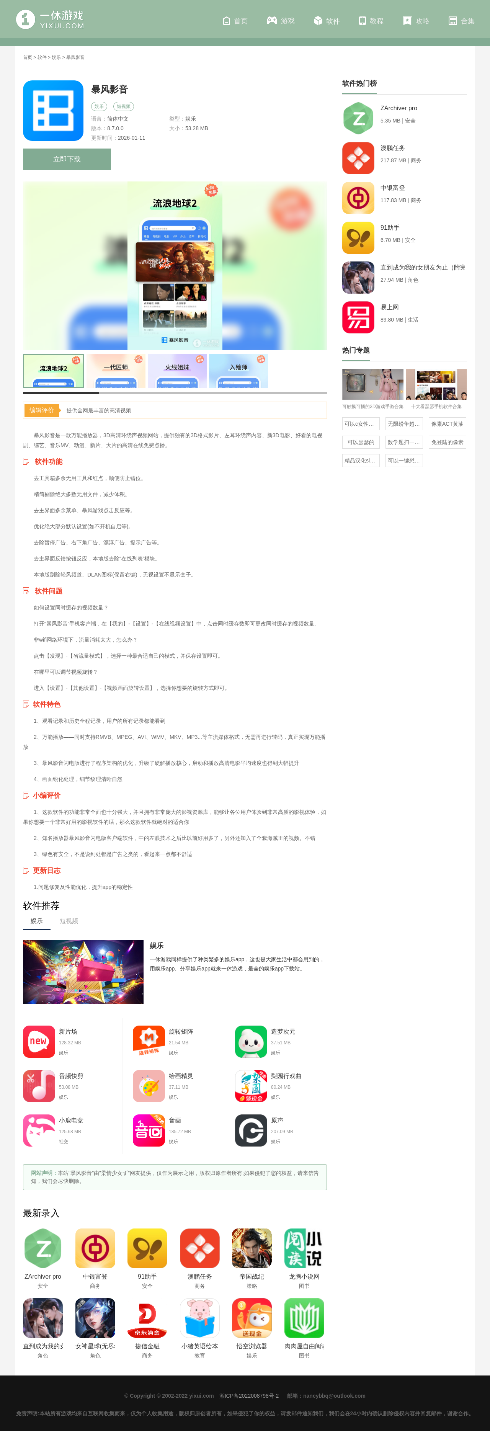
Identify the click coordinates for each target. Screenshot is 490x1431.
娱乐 (56, 57)
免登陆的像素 (447, 442)
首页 (235, 20)
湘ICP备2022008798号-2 (249, 1396)
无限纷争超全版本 (405, 424)
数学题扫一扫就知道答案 (405, 442)
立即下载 (67, 159)
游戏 (281, 20)
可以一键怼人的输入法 (405, 460)
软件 (327, 20)
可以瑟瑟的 (361, 442)
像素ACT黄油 (447, 424)
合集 (462, 20)
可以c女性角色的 (362, 424)
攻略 (416, 20)
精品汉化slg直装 (362, 460)
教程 (371, 20)
